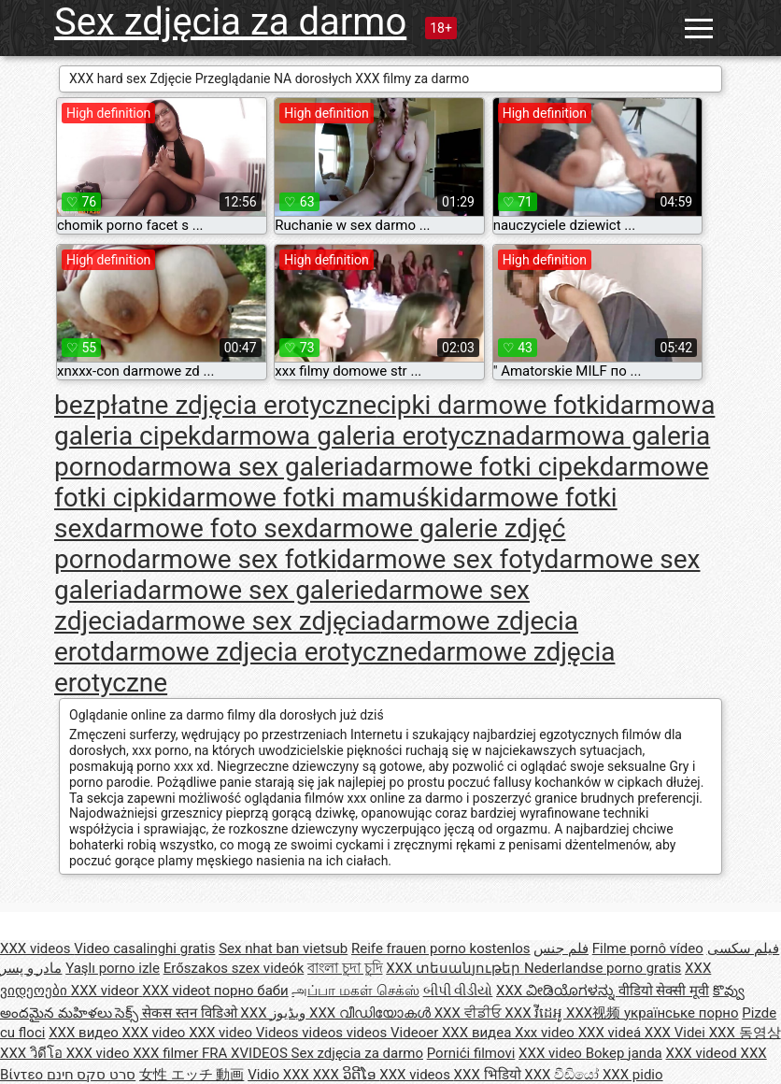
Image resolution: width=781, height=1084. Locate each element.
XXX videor (107, 990)
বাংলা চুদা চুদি (344, 968)
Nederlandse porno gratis (602, 968)
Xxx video (546, 1032)
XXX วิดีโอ (33, 1053)
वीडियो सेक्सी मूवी (663, 990)
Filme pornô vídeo (647, 948)
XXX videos (37, 948)
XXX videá (611, 1032)
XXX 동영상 (745, 1032)
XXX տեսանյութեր (455, 968)
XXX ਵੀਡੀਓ (469, 1013)
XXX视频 (595, 1013)
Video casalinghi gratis (144, 948)
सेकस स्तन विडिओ (191, 1013)
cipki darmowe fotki (490, 405)
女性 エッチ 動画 (191, 1074)
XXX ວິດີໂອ (346, 1074)
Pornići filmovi (471, 1053)
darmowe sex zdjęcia (258, 621)
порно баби (251, 990)
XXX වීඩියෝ (563, 1074)
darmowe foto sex (199, 528)
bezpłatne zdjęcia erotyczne (215, 405)
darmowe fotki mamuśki (308, 497)
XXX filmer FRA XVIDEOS (212, 1053)
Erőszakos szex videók (234, 968)
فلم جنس (561, 948)
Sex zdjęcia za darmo (230, 22)
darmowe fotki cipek (481, 466)
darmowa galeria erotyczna (358, 436)
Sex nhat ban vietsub (283, 948)
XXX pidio (633, 1074)
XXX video (156, 1032)
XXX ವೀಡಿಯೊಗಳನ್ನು (557, 990)
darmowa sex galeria (243, 466)
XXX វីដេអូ (535, 1013)
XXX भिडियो (489, 1074)
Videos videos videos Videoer (349, 1032)
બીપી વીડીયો (458, 990)
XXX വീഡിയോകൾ (371, 1013)
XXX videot (177, 990)
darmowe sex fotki (229, 559)
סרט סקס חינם (91, 1074)
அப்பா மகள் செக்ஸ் (355, 990)
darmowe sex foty (441, 559)
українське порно (681, 1013)
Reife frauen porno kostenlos (441, 948)
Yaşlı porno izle (112, 968)
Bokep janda (624, 1053)
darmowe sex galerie (253, 590)
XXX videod (702, 1053)
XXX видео (85, 1032)
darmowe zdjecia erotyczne (259, 651)
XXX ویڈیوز (274, 1013)
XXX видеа (478, 1032)
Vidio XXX (280, 1074)
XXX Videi (677, 1032)
